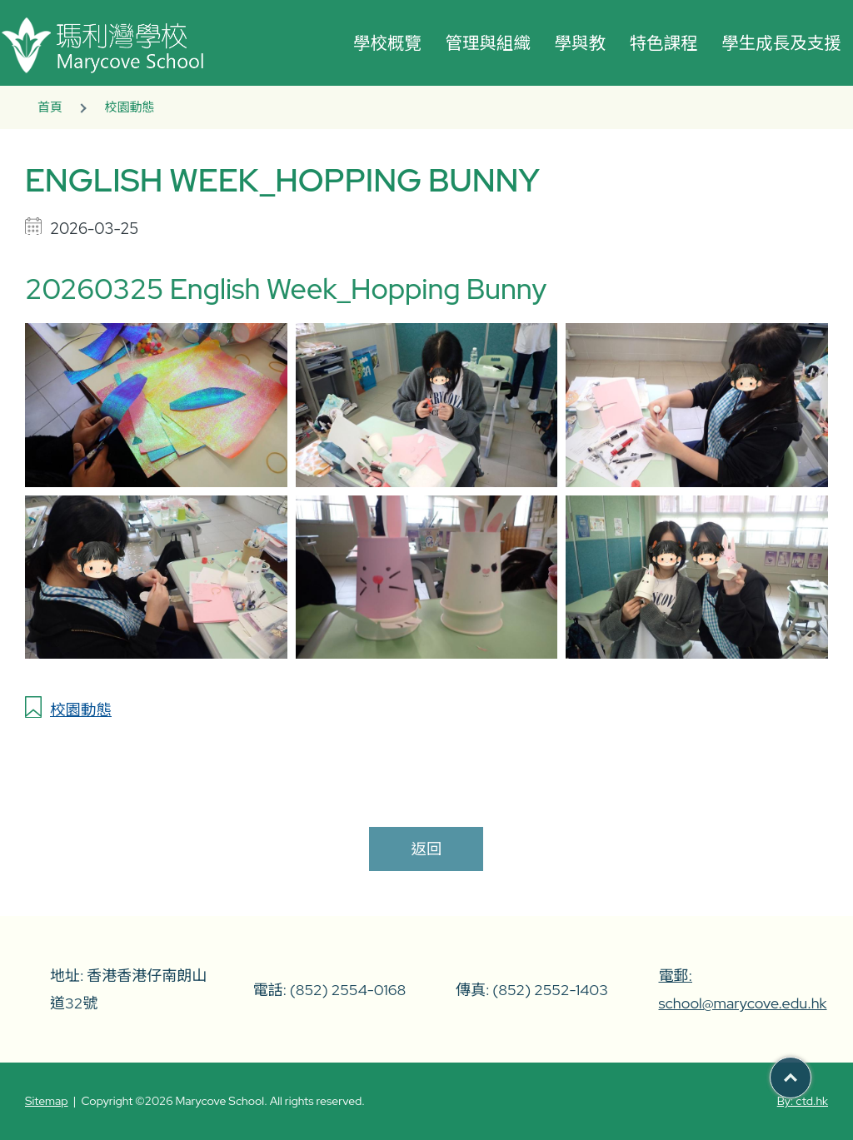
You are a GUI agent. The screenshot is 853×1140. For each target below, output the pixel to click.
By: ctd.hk (802, 1100)
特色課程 (664, 43)
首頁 (49, 107)
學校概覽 (387, 43)
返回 (426, 849)
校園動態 (129, 107)
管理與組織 (488, 43)
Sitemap (46, 1100)
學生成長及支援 (781, 43)
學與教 (580, 43)
